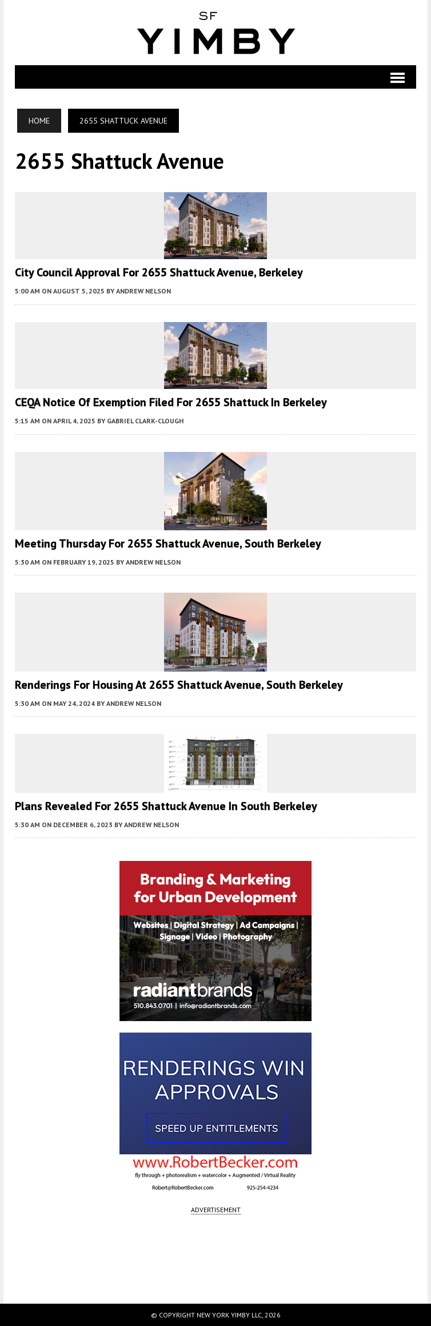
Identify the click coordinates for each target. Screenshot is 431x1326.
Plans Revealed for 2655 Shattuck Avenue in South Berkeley (166, 806)
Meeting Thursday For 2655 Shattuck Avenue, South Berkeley (168, 543)
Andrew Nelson (143, 291)
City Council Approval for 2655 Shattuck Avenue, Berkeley (159, 272)
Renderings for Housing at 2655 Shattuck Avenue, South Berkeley (179, 684)
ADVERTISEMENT (216, 1209)
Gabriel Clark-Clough (145, 420)
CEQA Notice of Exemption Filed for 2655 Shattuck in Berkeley (171, 402)
